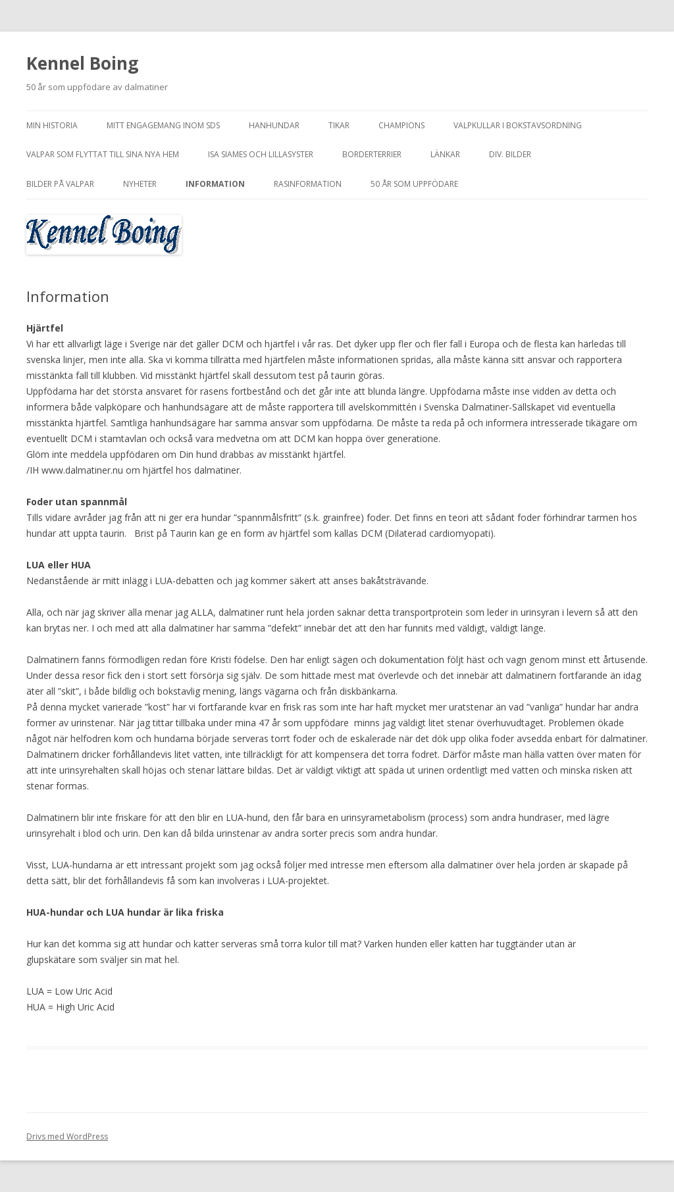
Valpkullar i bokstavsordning (518, 125)
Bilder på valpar (60, 183)
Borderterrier (372, 154)
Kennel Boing (82, 63)
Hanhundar (274, 125)
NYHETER (140, 183)
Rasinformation (308, 183)
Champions (401, 125)
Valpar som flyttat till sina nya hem (102, 154)
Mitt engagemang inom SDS (163, 125)
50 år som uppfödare (414, 183)
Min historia (52, 125)
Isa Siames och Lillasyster (260, 154)
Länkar (445, 154)
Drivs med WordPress (67, 1136)
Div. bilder (510, 154)
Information (215, 183)
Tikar (339, 125)
